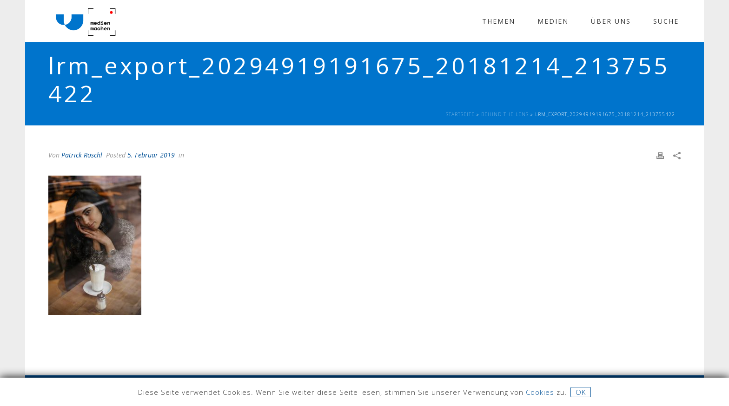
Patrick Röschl (81, 155)
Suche (666, 21)
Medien (553, 21)
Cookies (540, 392)
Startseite (460, 114)
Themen (498, 21)
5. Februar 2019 (151, 155)
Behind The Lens (505, 114)
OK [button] (581, 392)
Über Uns (611, 21)
